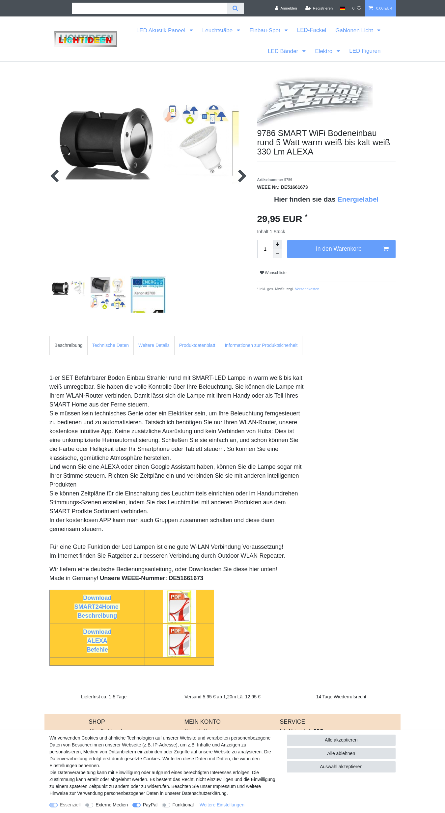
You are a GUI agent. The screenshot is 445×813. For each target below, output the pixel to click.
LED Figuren (364, 51)
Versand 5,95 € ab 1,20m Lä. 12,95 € (222, 696)
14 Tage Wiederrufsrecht (341, 696)
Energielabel (358, 199)
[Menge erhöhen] (277, 244)
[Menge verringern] (277, 253)
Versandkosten (306, 289)
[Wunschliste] (357, 8)
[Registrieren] (319, 8)
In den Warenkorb (352, 249)
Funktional (183, 804)
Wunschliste (273, 272)
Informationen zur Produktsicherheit (261, 345)
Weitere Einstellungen (222, 804)
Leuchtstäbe (218, 30)
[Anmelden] (286, 8)
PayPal (150, 804)
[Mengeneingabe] (265, 249)
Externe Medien (112, 804)
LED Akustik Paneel (161, 30)
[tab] (68, 345)
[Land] (342, 8)
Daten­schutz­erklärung (204, 793)
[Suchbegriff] (149, 8)
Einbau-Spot (265, 30)
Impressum (224, 786)
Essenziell (70, 804)
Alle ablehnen (341, 753)
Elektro (324, 51)
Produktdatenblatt (197, 345)
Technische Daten (110, 345)
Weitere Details (154, 345)
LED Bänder (284, 51)
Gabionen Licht (355, 30)
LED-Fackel (311, 30)
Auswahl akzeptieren (341, 766)
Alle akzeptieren (341, 740)
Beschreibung (68, 345)
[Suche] (235, 8)
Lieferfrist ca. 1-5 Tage (103, 696)
